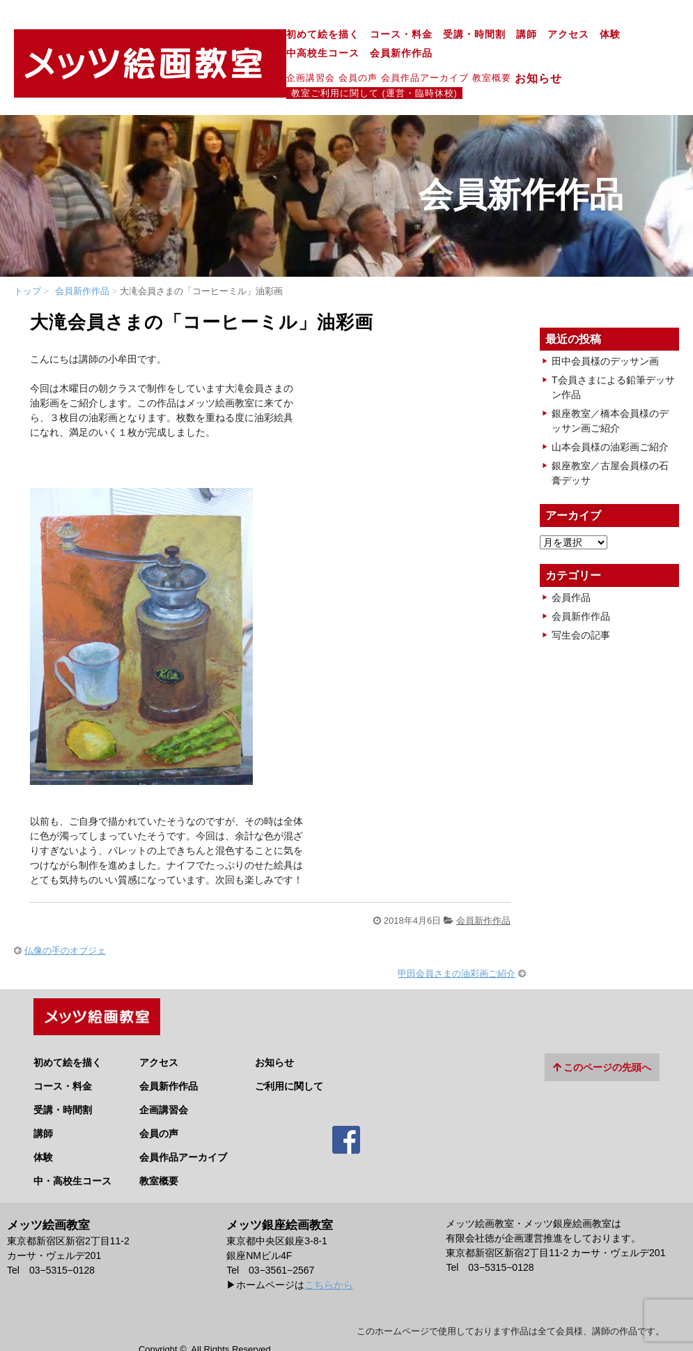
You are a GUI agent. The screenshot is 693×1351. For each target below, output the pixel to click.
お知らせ (418, 61)
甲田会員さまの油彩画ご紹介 (456, 943)
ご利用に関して (289, 1051)
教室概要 (365, 60)
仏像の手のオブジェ (65, 920)
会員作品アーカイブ (299, 60)
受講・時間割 (348, 36)
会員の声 (231, 60)
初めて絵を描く (196, 36)
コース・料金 (275, 36)
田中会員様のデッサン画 (605, 331)
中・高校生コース (72, 1146)
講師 (400, 36)
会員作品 (571, 567)
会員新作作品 (620, 36)
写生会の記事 (581, 605)
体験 (484, 36)
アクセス (442, 36)
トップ (27, 261)
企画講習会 (184, 60)
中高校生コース (541, 36)
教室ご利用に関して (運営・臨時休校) (539, 61)
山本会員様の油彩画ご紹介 (610, 416)
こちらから (328, 1249)
